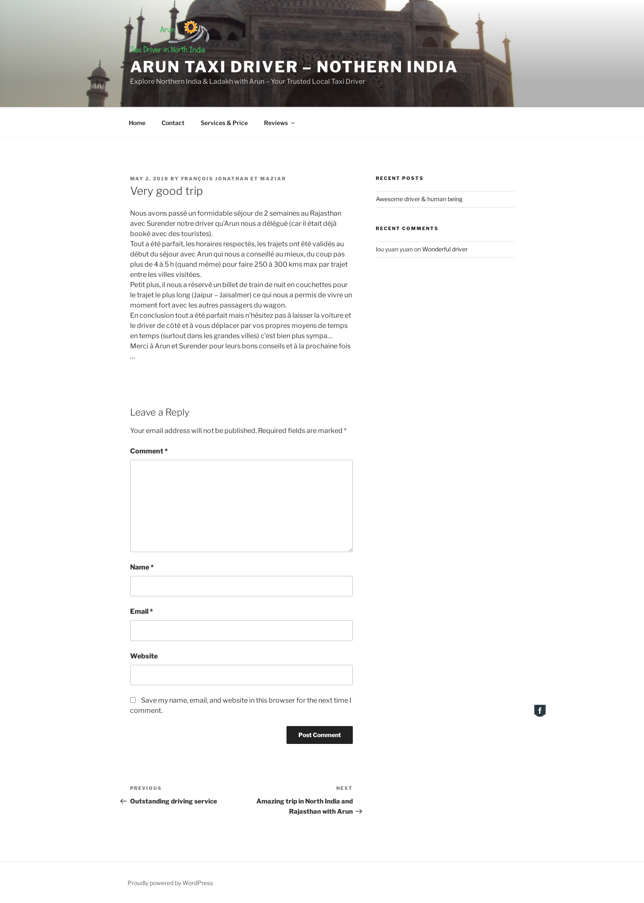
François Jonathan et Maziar (234, 179)
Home (137, 122)
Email (141, 611)
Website (144, 656)
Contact (173, 122)
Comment (149, 451)
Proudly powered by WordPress (170, 882)
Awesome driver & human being (419, 198)
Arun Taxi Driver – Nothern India (294, 66)
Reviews (280, 122)
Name (142, 567)
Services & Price (224, 122)
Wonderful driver (445, 249)
